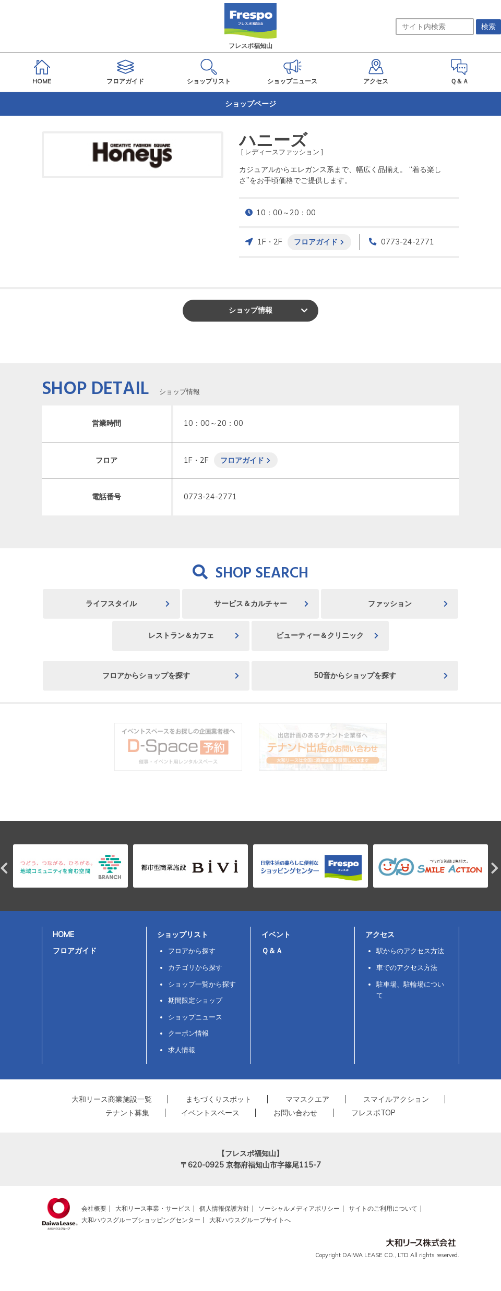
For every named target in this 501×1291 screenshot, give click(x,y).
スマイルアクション (396, 1099)
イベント (276, 934)
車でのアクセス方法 (406, 967)
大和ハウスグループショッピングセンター (140, 1220)
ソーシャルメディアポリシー (299, 1208)
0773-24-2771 (407, 242)
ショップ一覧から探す (202, 984)
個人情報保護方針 (224, 1208)
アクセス (380, 934)
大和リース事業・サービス (152, 1208)
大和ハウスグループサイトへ (250, 1220)
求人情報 (181, 1050)
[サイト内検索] (435, 26)
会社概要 (93, 1208)
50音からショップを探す (355, 675)
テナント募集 (127, 1112)
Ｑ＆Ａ (272, 950)
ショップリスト (182, 934)
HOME (63, 934)
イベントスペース (210, 1112)
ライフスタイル (111, 603)
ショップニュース (195, 1017)
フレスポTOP (373, 1112)
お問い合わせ (295, 1112)
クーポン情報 (188, 1033)
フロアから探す (192, 950)
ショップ (250, 310)
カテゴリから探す (195, 967)
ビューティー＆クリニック (320, 635)
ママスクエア (307, 1099)
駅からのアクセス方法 (410, 950)
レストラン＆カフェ (181, 635)
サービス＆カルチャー (250, 603)
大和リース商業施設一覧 (111, 1099)
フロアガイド (316, 241)
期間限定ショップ (195, 1000)
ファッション (390, 603)
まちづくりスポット (219, 1099)
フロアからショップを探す (146, 675)
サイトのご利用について (383, 1208)
